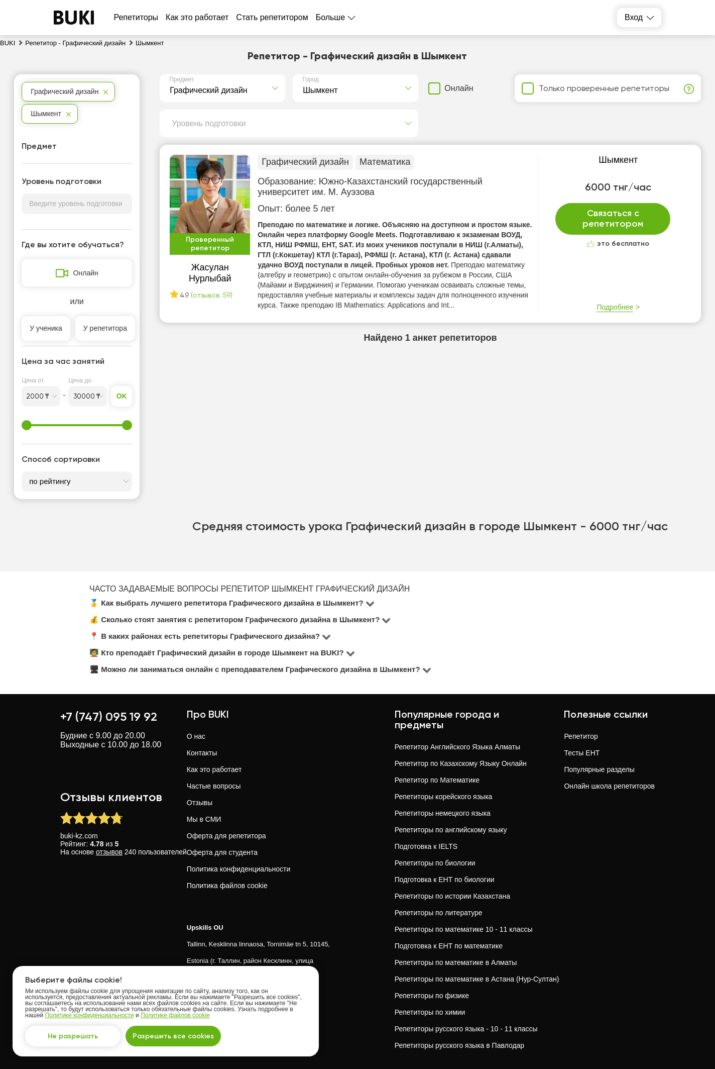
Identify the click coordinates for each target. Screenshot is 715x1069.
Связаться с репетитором (612, 219)
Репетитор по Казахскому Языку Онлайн (461, 763)
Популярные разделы (599, 769)
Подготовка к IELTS (426, 846)
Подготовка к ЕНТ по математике (449, 946)
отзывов (109, 852)
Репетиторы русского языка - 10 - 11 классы (466, 1029)
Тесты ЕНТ (582, 753)
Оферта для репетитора (226, 836)
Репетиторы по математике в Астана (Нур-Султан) (477, 979)
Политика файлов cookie (227, 886)
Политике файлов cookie (175, 1015)
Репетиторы (136, 17)
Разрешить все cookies (173, 1036)
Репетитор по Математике (437, 780)
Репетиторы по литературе (439, 913)
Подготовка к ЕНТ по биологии (445, 880)
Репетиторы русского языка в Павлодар (459, 1045)
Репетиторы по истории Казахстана (452, 896)
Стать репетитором (272, 17)
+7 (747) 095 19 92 (108, 716)
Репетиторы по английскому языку (451, 830)
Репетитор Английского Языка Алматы (457, 747)
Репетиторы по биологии (435, 863)
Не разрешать (73, 1036)
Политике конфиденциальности (89, 1015)
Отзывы (199, 803)
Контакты (202, 753)
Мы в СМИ (204, 819)
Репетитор (581, 736)
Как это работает (197, 17)
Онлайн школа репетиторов (609, 786)
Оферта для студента (222, 852)
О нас (196, 736)
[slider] (27, 425)
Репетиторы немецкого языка (443, 813)
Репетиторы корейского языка (444, 797)
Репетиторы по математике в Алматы (456, 962)
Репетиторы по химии (430, 1012)
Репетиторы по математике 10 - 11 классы (464, 929)
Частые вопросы (214, 786)
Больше (330, 17)
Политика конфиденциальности (239, 869)
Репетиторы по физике (432, 996)
